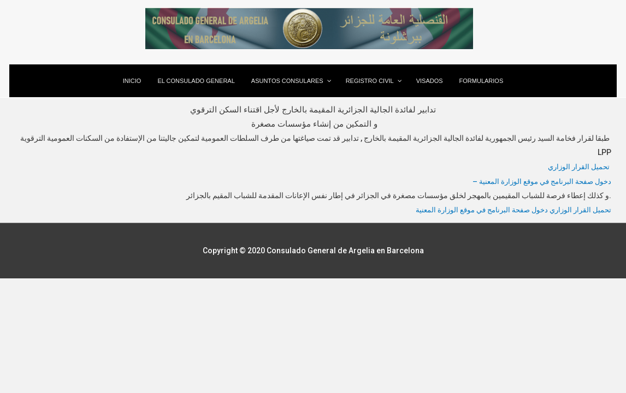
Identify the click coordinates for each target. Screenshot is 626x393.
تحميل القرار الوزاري (577, 166)
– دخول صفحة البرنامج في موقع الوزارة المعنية (537, 180)
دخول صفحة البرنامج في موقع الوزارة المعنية (473, 209)
